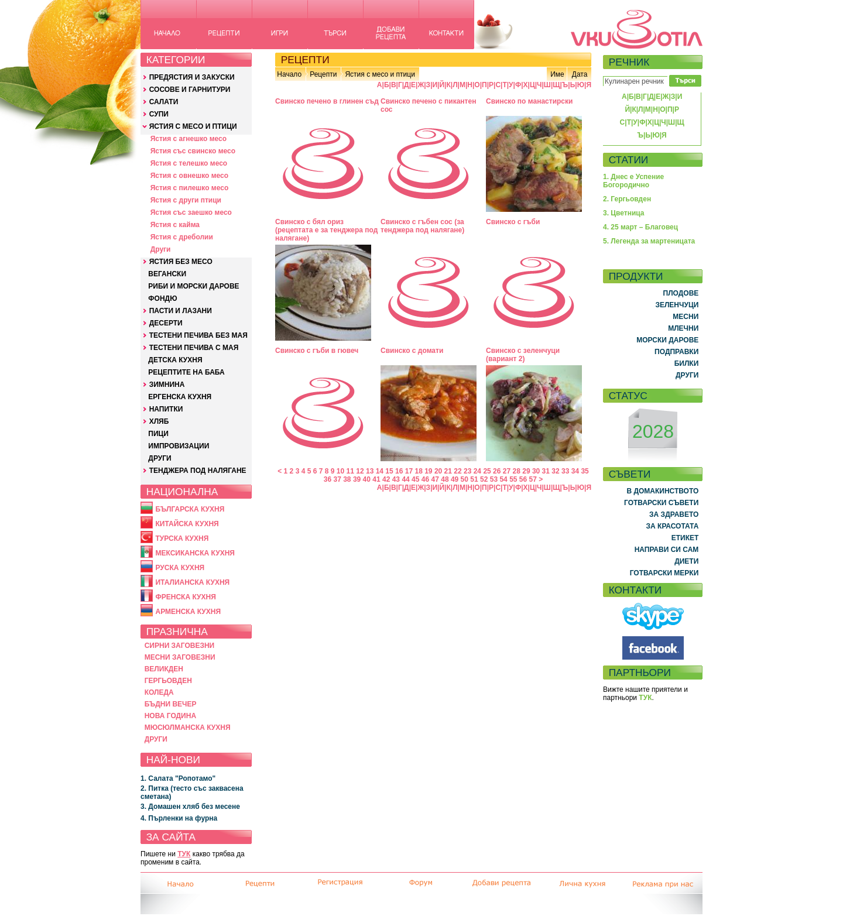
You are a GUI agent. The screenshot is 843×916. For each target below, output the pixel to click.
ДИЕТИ (686, 561)
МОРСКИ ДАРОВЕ (667, 340)
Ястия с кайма (175, 225)
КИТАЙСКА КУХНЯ (186, 524)
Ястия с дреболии (181, 237)
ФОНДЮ (162, 298)
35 (584, 471)
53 (494, 479)
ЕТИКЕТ (685, 538)
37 (337, 479)
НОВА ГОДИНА (170, 716)
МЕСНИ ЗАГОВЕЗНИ (180, 657)
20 (438, 471)
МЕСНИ (685, 317)
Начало (289, 74)
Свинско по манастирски (529, 101)
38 (347, 479)
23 (467, 471)
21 (448, 471)
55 (513, 479)
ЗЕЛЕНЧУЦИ (676, 305)
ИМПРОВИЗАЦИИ (178, 446)
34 (575, 471)
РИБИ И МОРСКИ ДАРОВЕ (193, 286)
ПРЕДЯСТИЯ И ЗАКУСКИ (192, 77)
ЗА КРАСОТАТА (672, 526)
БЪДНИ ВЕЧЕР (171, 704)
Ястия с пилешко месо (189, 188)
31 (546, 471)
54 (503, 479)
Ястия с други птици (185, 200)
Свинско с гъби (513, 222)
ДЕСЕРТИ (166, 323)
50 (464, 479)
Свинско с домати (412, 350)
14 (379, 471)
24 (477, 471)
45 (415, 479)
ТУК (183, 854)
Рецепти (323, 74)
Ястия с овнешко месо (189, 175)
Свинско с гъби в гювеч (316, 350)
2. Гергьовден (627, 199)
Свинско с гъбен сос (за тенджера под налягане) (422, 226)
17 (409, 471)
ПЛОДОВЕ (681, 293)
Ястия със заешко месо (191, 212)
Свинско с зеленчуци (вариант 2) (523, 354)
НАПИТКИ (166, 409)
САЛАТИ (164, 102)
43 (396, 479)
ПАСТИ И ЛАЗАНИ (180, 311)
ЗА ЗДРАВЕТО (673, 514)
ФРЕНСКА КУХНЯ (185, 597)
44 (405, 479)
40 (367, 479)
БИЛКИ (686, 363)
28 (516, 471)
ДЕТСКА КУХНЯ (175, 360)
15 (389, 471)
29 (526, 471)
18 (418, 471)
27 (506, 471)
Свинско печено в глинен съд (327, 101)
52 (484, 479)
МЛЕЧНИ (683, 328)
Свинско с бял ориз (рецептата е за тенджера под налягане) (326, 230)
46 (425, 479)
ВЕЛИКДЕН (164, 669)
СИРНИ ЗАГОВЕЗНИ (180, 645)
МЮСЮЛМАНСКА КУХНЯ (188, 727)
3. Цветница (624, 213)
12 (360, 471)
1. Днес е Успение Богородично (633, 181)
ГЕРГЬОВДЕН (168, 681)
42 (386, 479)
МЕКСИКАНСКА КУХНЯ (195, 553)
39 (357, 479)
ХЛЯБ (159, 421)
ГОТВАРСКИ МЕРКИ (664, 573)
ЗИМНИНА (167, 384)
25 (487, 471)
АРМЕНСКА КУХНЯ (188, 612)
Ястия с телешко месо (189, 163)
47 (435, 479)
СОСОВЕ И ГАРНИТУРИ (190, 89)
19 (428, 471)
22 (457, 471)
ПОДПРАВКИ (676, 352)
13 (369, 471)
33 (565, 471)
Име (557, 74)
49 (454, 479)
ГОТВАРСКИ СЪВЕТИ (661, 503)
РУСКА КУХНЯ (179, 568)
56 (523, 479)
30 (536, 471)
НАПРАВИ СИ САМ (667, 550)
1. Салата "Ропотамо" (177, 778)
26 (497, 471)
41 (376, 479)
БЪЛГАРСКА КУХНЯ (189, 509)
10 (340, 471)
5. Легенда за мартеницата (649, 241)
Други (160, 249)
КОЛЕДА (159, 692)
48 (444, 479)
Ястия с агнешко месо (188, 139)
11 (350, 471)
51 (474, 479)
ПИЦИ (158, 434)
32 (555, 471)
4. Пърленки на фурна (178, 818)
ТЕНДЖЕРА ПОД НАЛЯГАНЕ (197, 470)
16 (399, 471)
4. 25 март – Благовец (640, 227)
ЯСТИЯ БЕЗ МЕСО (181, 262)
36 (327, 479)
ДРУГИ (159, 458)
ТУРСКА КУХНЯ (181, 538)
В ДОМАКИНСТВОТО (662, 491)
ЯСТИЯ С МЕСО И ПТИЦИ (193, 126)
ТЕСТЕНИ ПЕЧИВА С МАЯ (194, 348)
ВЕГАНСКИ (167, 274)
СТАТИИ (629, 160)
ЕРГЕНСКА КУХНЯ (179, 397)
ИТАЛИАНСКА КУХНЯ (192, 582)
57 (533, 479)
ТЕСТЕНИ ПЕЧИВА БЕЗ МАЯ (198, 335)
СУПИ (159, 114)
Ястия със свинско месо (192, 151)
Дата (580, 74)
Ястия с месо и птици (379, 74)
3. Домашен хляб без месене (190, 806)
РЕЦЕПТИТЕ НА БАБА (186, 372)
